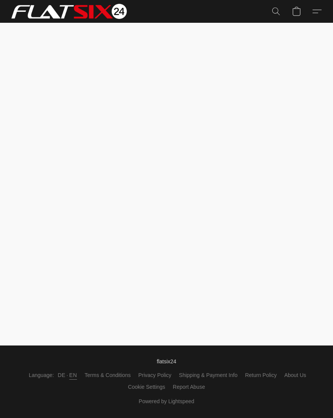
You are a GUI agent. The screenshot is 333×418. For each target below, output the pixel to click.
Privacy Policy (154, 375)
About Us (295, 375)
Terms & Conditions (108, 375)
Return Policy (260, 375)
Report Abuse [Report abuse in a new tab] (189, 387)
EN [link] (73, 375)
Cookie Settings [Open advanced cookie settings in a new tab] (146, 387)
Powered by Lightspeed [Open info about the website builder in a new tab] (166, 401)
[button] (69, 11)
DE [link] (61, 375)
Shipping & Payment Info (208, 375)
